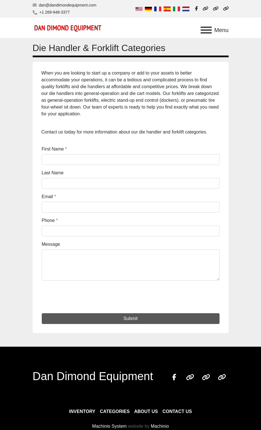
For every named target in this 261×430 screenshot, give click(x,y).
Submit (131, 318)
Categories (115, 411)
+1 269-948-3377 (54, 12)
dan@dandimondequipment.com (68, 5)
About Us (146, 411)
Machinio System (109, 426)
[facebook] (196, 8)
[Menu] (206, 30)
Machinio (160, 426)
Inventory (82, 411)
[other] (205, 8)
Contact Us (177, 411)
